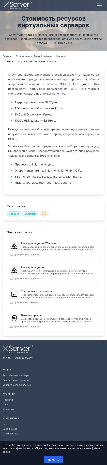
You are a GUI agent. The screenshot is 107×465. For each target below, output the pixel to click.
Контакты (8, 409)
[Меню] (99, 5)
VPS (44, 213)
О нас (6, 404)
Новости (8, 399)
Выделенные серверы (16, 380)
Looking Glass (10, 433)
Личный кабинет (42, 56)
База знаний (23, 56)
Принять (53, 459)
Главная (7, 56)
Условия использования (17, 384)
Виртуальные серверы (16, 375)
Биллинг (14, 213)
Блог (5, 424)
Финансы (61, 56)
